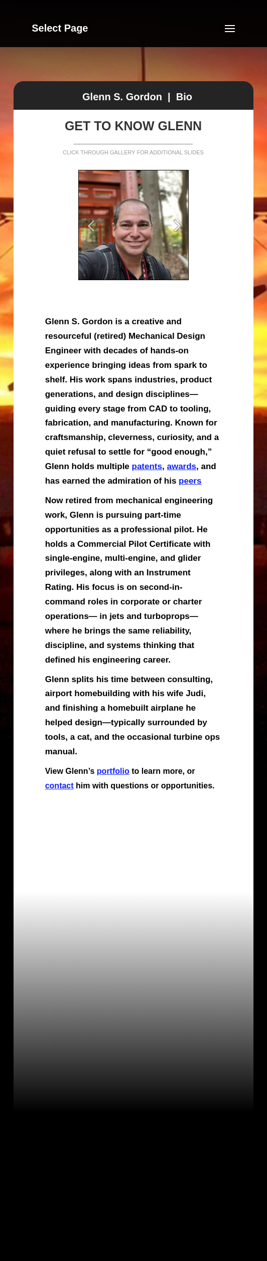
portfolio (113, 771)
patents (147, 466)
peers (190, 481)
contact (59, 785)
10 (172, 266)
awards (181, 466)
